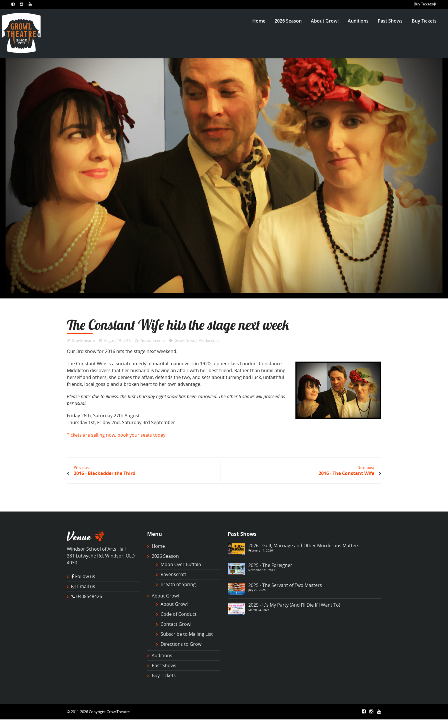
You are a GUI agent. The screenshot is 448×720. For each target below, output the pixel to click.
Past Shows (390, 21)
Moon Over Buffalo (181, 564)
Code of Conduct (179, 614)
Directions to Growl (182, 644)
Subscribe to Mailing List (187, 634)
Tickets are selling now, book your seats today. (117, 435)
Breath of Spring (178, 584)
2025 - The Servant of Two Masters (285, 585)
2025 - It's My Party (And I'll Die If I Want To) (294, 605)
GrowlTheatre (83, 340)
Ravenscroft (173, 574)
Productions (209, 340)
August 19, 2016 (117, 340)
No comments (152, 340)
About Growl (325, 21)
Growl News (185, 340)
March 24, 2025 (258, 610)
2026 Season (288, 21)
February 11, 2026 (260, 550)
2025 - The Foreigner (270, 565)
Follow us (85, 576)
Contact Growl (176, 624)
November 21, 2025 (261, 570)
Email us (86, 586)
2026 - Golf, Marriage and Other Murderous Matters (303, 545)
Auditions (358, 21)
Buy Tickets (425, 4)
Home (258, 21)
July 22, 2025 (257, 590)
